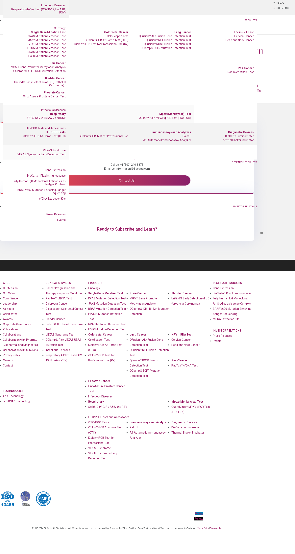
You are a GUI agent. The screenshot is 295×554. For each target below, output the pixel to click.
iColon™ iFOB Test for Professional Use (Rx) (101, 44)
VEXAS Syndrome (54, 150)
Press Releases (56, 214)
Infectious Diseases (53, 5)
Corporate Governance (17, 324)
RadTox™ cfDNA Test (241, 72)
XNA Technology (13, 396)
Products (251, 20)
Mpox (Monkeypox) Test (175, 113)
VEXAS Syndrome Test (60, 334)
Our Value (9, 293)
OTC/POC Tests (55, 132)
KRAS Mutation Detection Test (47, 36)
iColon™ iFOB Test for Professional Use (104, 136)
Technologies (13, 390)
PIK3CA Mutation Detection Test (46, 48)
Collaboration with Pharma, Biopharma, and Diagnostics (20, 342)
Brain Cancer (57, 63)
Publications (10, 329)
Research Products (244, 162)
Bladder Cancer (55, 78)
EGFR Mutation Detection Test (47, 56)
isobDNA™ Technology (17, 401)
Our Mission (10, 288)
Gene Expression (55, 170)
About (7, 283)
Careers (8, 360)
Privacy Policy (11, 355)
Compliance (10, 298)
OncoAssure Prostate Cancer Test (44, 96)
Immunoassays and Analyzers (171, 132)
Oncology (60, 28)
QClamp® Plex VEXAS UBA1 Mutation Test (63, 342)
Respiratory (58, 113)
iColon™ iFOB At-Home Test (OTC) (107, 40)
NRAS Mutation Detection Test (47, 52)
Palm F (187, 136)
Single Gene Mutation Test (48, 32)
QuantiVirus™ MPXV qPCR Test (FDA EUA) (165, 117)
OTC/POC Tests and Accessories (45, 128)
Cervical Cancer (244, 36)
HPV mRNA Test (243, 32)
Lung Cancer (182, 32)
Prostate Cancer (55, 92)
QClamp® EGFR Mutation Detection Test (166, 48)
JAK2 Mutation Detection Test (47, 40)
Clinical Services (58, 283)
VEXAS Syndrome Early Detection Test (41, 154)
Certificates (10, 313)
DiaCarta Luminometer (239, 136)
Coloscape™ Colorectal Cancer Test (64, 311)
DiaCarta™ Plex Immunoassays (46, 175)
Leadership (10, 303)
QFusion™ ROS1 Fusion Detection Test (167, 44)
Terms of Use (216, 528)
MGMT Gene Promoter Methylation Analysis (38, 67)
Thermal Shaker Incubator (237, 140)
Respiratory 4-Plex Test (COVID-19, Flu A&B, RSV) (38, 11)
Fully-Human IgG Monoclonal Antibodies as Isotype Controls (39, 183)
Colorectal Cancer (116, 32)
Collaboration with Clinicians (20, 350)
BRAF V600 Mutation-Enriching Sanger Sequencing (41, 191)
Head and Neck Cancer (240, 40)
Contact (8, 365)
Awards (8, 319)
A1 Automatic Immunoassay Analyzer (167, 140)
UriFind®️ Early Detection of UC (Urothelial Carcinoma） (40, 84)
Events (61, 219)
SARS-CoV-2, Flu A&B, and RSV (46, 117)
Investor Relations (245, 206)
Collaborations (12, 334)
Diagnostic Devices (241, 132)
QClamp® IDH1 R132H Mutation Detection (39, 71)
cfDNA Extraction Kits (52, 198)
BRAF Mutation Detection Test (47, 44)
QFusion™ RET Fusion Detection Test (168, 40)
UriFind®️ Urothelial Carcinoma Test (64, 327)
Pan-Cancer (246, 68)
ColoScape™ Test (117, 36)
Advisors (8, 308)
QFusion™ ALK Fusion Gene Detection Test (165, 36)
